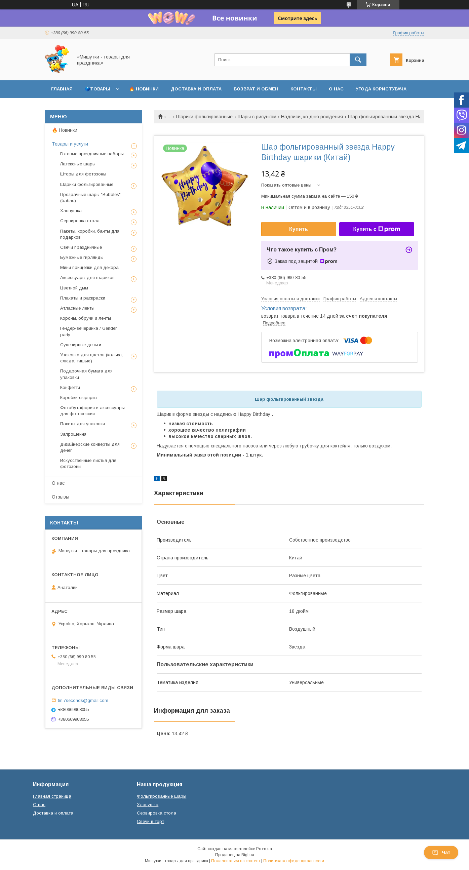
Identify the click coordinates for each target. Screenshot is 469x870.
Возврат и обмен (256, 88)
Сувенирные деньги (80, 344)
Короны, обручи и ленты (85, 318)
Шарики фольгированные (204, 116)
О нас (336, 88)
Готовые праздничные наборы (92, 153)
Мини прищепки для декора (89, 267)
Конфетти (70, 387)
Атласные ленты (77, 308)
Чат (441, 852)
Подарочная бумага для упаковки (86, 374)
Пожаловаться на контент (235, 861)
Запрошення (73, 434)
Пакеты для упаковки (82, 423)
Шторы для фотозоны (83, 173)
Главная (62, 88)
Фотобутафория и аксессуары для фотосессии (92, 410)
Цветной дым (74, 287)
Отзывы (60, 497)
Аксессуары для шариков (87, 277)
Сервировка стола (80, 220)
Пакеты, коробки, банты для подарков (89, 234)
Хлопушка (71, 210)
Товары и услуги (70, 144)
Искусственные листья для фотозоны (88, 463)
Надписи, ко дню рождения (312, 116)
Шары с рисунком (257, 116)
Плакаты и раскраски (82, 298)
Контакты (303, 88)
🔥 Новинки (144, 88)
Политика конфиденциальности (293, 861)
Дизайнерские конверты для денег (90, 447)
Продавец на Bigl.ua (234, 855)
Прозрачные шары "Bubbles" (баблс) (90, 197)
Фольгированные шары (161, 796)
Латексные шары (77, 163)
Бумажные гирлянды (82, 257)
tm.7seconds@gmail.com (83, 700)
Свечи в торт (150, 821)
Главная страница (52, 796)
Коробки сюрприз (78, 397)
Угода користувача (381, 88)
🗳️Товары (97, 88)
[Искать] (358, 59)
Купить (298, 229)
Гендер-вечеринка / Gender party (88, 331)
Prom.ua (264, 848)
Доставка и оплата (196, 88)
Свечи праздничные (81, 247)
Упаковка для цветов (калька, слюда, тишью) (91, 357)
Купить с (376, 229)
